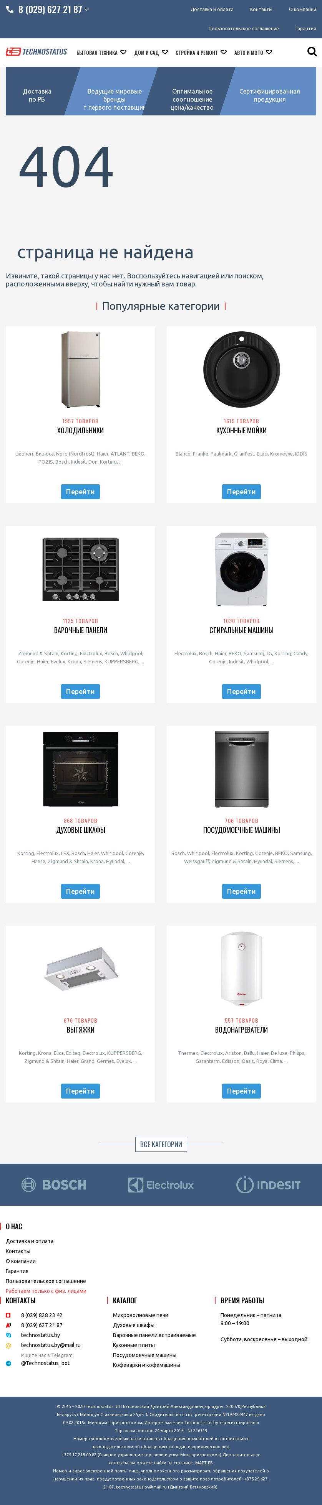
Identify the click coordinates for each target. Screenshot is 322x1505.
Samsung (254, 653)
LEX (65, 853)
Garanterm (208, 1061)
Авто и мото (249, 52)
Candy (300, 653)
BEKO (138, 453)
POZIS (45, 461)
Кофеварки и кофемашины (146, 1365)
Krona (74, 661)
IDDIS (301, 453)
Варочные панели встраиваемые (154, 1335)
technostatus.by (40, 1335)
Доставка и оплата (212, 9)
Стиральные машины (241, 630)
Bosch (62, 461)
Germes (105, 1061)
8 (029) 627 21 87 (42, 1325)
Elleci (262, 453)
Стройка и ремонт (197, 52)
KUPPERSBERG (121, 661)
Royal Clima (269, 1061)
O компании (21, 1261)
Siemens (92, 661)
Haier (102, 453)
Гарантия (305, 28)
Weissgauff (196, 861)
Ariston (233, 1053)
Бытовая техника (97, 52)
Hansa (38, 861)
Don (93, 461)
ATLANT (120, 453)
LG (269, 653)
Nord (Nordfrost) (75, 453)
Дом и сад (147, 52)
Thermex (188, 1053)
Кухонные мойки (241, 430)
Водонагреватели (241, 1030)
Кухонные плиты (134, 1345)
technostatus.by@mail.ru (51, 1345)
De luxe (279, 1053)
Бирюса (45, 453)
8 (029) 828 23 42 (42, 1315)
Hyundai (115, 861)
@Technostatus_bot (45, 1363)
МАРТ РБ (203, 1463)
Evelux (58, 661)
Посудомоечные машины (241, 830)
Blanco (183, 453)
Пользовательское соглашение (244, 28)
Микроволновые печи (140, 1315)
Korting (108, 461)
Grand (88, 1061)
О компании (302, 9)
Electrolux (91, 653)
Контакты (261, 9)
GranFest (244, 453)
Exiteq (73, 1053)
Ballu (249, 1053)
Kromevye (281, 453)
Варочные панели (80, 630)
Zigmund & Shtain (38, 653)
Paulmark (221, 453)
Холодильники (80, 430)
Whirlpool (131, 653)
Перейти (80, 491)
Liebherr (24, 453)
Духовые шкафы (80, 830)
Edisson (230, 1061)
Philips (297, 1053)
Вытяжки (81, 1030)
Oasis (248, 1061)
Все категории (161, 1144)
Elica (59, 1053)
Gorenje (26, 661)
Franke (200, 453)
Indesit (78, 461)
